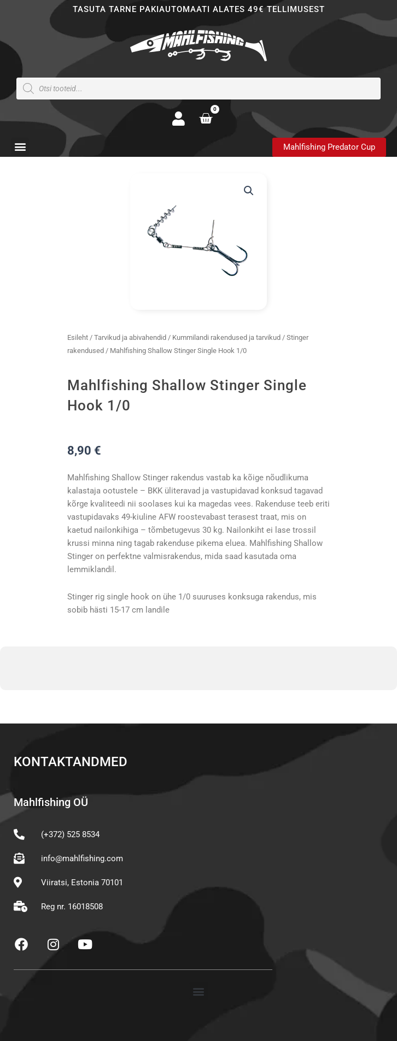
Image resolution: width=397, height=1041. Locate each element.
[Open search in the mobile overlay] (198, 88)
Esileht (77, 337)
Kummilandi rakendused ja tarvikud (226, 337)
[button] (20, 147)
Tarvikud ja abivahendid (130, 337)
